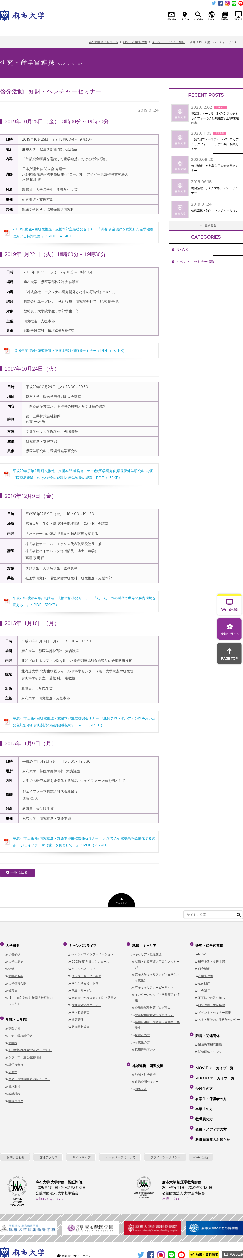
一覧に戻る (19, 872)
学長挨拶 (14, 951)
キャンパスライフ (86, 29)
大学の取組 (15, 973)
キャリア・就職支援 (148, 951)
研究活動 (204, 966)
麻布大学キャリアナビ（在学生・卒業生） (157, 974)
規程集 (12, 987)
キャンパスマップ (83, 966)
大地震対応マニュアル (86, 1002)
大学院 (12, 1037)
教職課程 (14, 1087)
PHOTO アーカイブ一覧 (214, 1067)
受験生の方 (203, 1075)
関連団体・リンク (210, 1046)
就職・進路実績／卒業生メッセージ (157, 961)
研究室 (12, 1066)
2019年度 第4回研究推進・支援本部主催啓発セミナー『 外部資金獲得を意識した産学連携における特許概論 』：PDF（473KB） (83, 232)
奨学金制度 (15, 1058)
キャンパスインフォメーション (92, 951)
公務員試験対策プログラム (153, 1004)
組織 (11, 966)
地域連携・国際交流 (155, 29)
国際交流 (141, 1083)
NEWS (182, 249)
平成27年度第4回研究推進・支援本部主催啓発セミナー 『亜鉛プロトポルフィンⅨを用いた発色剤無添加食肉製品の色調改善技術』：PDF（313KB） (84, 721)
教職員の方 (203, 1096)
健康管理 (78, 1016)
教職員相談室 (81, 1024)
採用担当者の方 (145, 1046)
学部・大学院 (51, 29)
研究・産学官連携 (190, 29)
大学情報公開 (17, 980)
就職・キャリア (120, 29)
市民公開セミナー (147, 1075)
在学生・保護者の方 (210, 1081)
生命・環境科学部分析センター (29, 1073)
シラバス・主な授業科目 (24, 1051)
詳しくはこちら (51, 1168)
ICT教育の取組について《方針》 (30, 1044)
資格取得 (14, 1080)
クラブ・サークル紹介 (86, 973)
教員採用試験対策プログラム (154, 1012)
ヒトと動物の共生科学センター (219, 1016)
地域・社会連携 (145, 1068)
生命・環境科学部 (20, 1029)
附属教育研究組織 (210, 1038)
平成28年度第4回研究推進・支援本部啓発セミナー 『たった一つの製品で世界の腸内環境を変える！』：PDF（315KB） (84, 601)
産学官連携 (205, 973)
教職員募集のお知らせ (212, 1110)
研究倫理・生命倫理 (211, 1002)
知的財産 (204, 980)
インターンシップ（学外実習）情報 (157, 994)
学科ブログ (15, 1095)
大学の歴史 (15, 958)
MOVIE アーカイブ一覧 (214, 1060)
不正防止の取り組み (211, 995)
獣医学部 (14, 1022)
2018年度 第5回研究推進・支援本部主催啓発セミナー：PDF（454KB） (69, 350)
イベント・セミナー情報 (195, 261)
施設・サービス (82, 987)
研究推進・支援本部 (211, 958)
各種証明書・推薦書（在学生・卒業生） (157, 1022)
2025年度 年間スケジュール (90, 958)
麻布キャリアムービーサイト (154, 984)
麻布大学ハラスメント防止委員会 (94, 995)
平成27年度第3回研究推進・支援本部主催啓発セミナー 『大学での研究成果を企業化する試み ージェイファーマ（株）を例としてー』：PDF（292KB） (84, 841)
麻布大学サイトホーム (79, 1224)
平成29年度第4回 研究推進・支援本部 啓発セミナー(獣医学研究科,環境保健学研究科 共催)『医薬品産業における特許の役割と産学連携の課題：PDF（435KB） (83, 474)
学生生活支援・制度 (85, 980)
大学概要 (17, 29)
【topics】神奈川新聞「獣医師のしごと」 (30, 997)
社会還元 (204, 987)
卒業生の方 (142, 1039)
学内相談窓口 (81, 1009)
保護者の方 (142, 1032)
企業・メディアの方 (210, 1103)
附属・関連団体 (224, 29)
